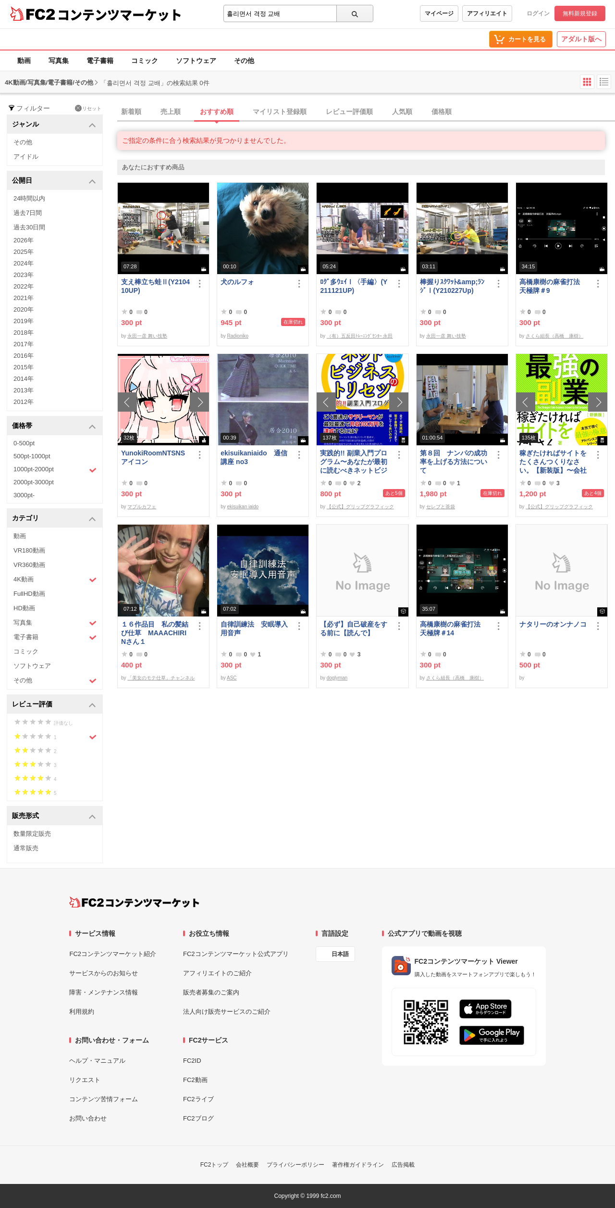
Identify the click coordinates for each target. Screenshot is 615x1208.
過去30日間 (29, 227)
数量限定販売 (32, 833)
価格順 (441, 111)
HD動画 (24, 608)
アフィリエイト (487, 13)
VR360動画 (29, 564)
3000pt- (24, 495)
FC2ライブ (198, 1099)
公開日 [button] (54, 181)
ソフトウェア (196, 60)
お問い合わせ (88, 1118)
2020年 (23, 309)
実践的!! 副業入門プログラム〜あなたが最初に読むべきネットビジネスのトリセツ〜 (353, 462)
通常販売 (25, 848)
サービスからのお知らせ (103, 973)
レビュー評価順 (349, 111)
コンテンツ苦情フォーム (103, 1099)
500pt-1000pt (31, 456)
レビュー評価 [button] (54, 704)
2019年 (23, 321)
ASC (232, 677)
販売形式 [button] (54, 816)
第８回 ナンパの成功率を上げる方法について (453, 461)
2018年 (23, 332)
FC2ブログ (198, 1118)
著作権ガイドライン (358, 1164)
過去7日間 (27, 212)
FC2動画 (195, 1079)
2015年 (23, 367)
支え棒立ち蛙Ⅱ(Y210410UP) (155, 286)
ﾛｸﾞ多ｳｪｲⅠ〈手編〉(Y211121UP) (353, 286)
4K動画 (55, 580)
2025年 (23, 251)
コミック (144, 60)
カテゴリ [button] (54, 518)
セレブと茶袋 (440, 506)
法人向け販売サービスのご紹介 (227, 1011)
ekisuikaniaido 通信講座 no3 (254, 457)
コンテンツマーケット (119, 14)
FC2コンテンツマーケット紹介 (112, 953)
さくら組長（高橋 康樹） (554, 336)
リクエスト (84, 1079)
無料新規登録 (580, 13)
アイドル (25, 156)
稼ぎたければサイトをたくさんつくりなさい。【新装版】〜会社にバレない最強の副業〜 (553, 462)
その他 (244, 60)
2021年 (23, 298)
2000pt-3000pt (33, 482)
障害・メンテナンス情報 (103, 992)
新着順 (131, 111)
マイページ (439, 13)
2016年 (23, 355)
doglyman (337, 677)
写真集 (59, 60)
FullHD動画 (29, 593)
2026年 (23, 240)
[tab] (366, 112)
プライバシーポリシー (295, 1164)
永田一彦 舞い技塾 (147, 336)
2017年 (23, 344)
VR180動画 (29, 550)
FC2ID (192, 1060)
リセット (88, 108)
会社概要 (247, 1164)
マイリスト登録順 (280, 111)
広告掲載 (403, 1164)
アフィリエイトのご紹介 (217, 973)
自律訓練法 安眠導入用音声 (254, 628)
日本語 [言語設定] (340, 954)
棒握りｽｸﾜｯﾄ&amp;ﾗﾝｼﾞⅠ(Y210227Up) (452, 286)
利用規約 (81, 1011)
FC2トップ (214, 1164)
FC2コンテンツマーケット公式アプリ (236, 953)
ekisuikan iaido (243, 506)
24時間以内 (29, 198)
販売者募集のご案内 (211, 992)
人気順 (402, 111)
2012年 (23, 401)
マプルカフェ (141, 506)
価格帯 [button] (54, 426)
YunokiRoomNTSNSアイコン (153, 457)
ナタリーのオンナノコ (553, 624)
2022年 (23, 286)
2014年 (23, 378)
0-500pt (24, 443)
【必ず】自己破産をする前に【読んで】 (353, 628)
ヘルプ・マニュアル (97, 1060)
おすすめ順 (217, 111)
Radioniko (237, 336)
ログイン (538, 13)
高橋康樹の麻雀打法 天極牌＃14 (453, 628)
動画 (24, 60)
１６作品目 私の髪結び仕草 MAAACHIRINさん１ (154, 632)
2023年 (23, 274)
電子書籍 (99, 60)
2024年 (23, 263)
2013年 (23, 390)
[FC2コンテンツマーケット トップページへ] (134, 902)
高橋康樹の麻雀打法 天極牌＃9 (553, 286)
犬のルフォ (237, 282)
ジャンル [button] (54, 124)
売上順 (170, 111)
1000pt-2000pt (55, 470)
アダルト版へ (581, 39)
